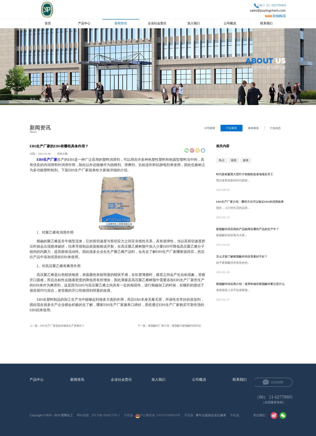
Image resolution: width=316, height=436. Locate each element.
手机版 (127, 415)
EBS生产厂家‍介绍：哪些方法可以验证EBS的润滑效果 (250, 201)
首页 (48, 23)
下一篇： (169, 325)
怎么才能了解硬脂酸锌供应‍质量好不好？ (242, 256)
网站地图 (82, 415)
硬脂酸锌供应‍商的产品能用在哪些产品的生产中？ (247, 229)
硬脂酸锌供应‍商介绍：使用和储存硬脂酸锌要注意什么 (250, 283)
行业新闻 (61, 99)
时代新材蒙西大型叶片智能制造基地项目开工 (244, 174)
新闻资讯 (45, 99)
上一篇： (57, 325)
